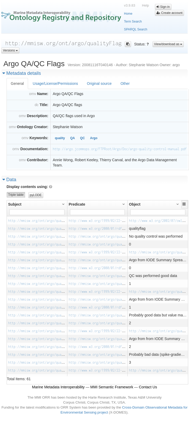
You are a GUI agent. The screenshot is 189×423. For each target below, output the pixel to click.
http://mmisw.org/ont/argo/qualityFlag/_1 (45, 276)
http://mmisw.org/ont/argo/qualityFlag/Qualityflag (53, 221)
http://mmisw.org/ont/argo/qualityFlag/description (114, 236)
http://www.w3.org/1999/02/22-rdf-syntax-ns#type (112, 221)
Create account (169, 13)
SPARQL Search (135, 29)
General (17, 83)
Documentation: (34, 149)
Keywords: (39, 138)
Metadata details (21, 73)
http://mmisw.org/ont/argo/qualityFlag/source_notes (114, 260)
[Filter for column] (36, 212)
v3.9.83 (129, 5)
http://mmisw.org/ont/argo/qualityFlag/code (107, 244)
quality (60, 138)
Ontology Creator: (32, 127)
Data (9, 179)
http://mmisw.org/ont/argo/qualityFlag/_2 (45, 315)
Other (125, 83)
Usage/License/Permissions (55, 83)
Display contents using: (29, 186)
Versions (10, 50)
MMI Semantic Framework (111, 387)
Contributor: (37, 160)
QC (82, 138)
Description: (37, 116)
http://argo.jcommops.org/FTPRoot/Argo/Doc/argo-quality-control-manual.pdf (120, 149)
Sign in (163, 7)
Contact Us (148, 387)
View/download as (168, 44)
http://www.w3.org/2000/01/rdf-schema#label (107, 229)
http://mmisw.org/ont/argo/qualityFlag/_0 (45, 236)
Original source (99, 83)
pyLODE (36, 195)
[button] (185, 204)
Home (128, 13)
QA (72, 138)
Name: (42, 94)
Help (145, 5)
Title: (44, 105)
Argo (93, 138)
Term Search (133, 21)
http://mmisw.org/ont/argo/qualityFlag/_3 (45, 355)
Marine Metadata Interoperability (58, 387)
